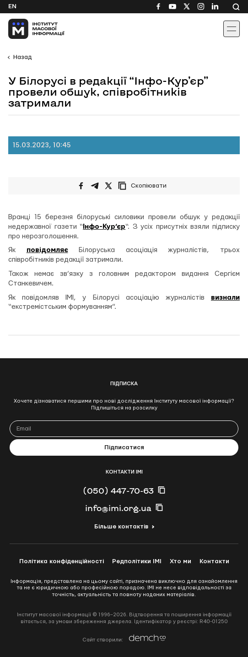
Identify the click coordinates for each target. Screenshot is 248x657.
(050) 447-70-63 (118, 490)
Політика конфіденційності (61, 561)
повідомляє (47, 250)
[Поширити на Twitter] (108, 186)
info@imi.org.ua (118, 508)
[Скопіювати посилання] (144, 186)
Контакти (214, 561)
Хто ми (180, 561)
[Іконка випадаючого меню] (231, 29)
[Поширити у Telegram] (95, 186)
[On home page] (27, 29)
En (12, 6)
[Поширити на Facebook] (81, 186)
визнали (225, 297)
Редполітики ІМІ (137, 561)
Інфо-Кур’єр (104, 226)
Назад (22, 57)
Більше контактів (121, 526)
